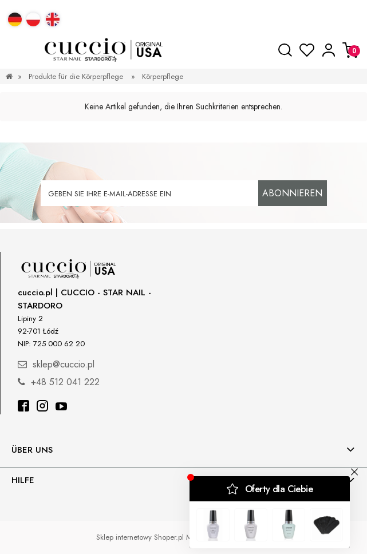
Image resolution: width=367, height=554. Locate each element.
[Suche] (285, 50)
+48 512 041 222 (65, 382)
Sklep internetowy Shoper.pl (140, 537)
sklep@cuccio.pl (63, 364)
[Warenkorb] (350, 50)
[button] (16, 50)
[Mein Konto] (328, 50)
